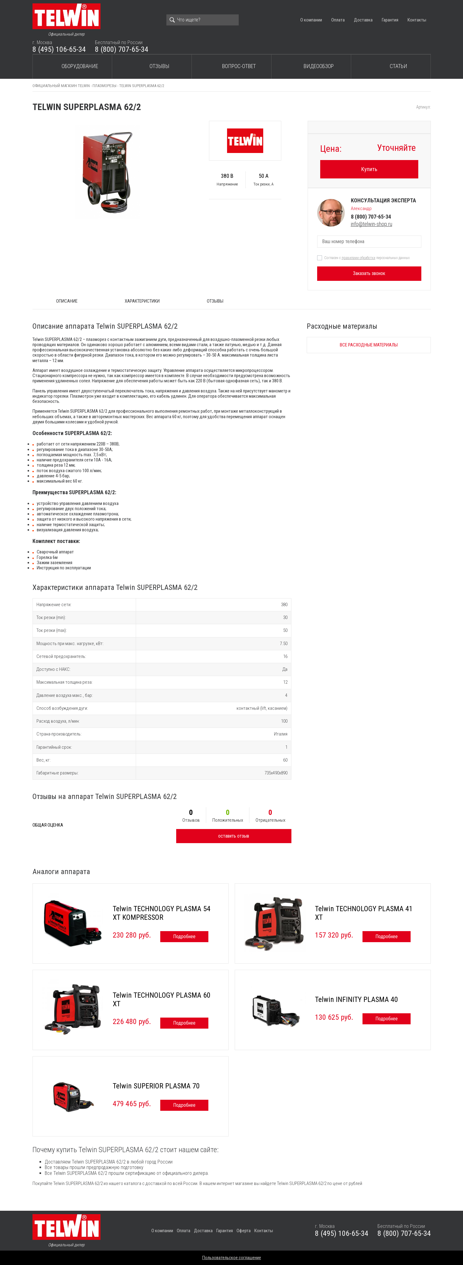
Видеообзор (319, 66)
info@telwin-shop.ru (371, 224)
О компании (311, 20)
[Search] (202, 19)
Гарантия (390, 20)
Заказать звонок (369, 273)
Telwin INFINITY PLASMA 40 (356, 999)
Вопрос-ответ (239, 66)
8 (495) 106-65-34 (59, 49)
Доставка (363, 20)
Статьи (398, 66)
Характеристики (142, 301)
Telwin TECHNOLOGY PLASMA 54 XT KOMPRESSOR (162, 913)
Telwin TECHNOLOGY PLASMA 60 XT (162, 999)
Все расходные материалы (369, 345)
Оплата (338, 20)
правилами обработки (358, 258)
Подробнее (184, 936)
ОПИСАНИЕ (67, 301)
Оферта (244, 1230)
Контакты (417, 20)
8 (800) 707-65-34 (121, 49)
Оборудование (80, 66)
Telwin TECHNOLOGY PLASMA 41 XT (364, 913)
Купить (369, 169)
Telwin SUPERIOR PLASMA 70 (156, 1086)
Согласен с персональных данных (367, 258)
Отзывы (159, 66)
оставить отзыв (233, 836)
